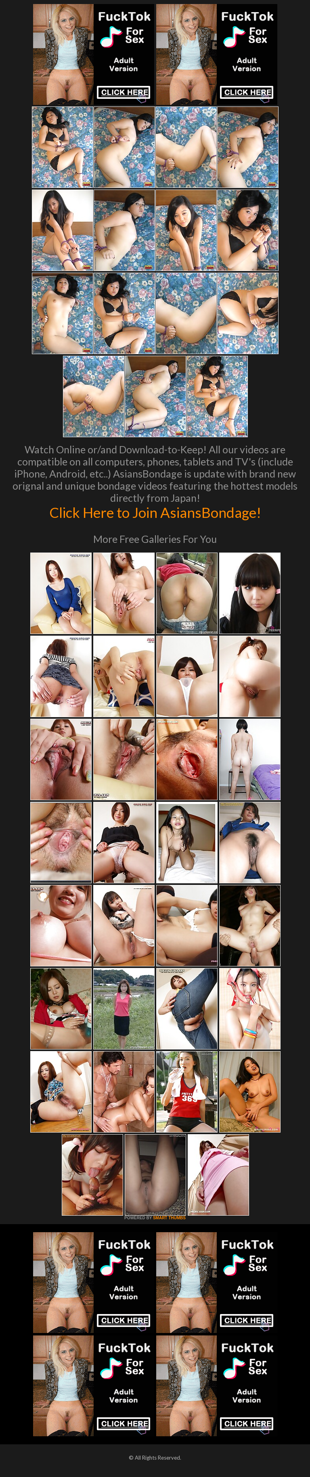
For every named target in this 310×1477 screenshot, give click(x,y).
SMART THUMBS (169, 1218)
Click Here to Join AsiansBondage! (155, 512)
